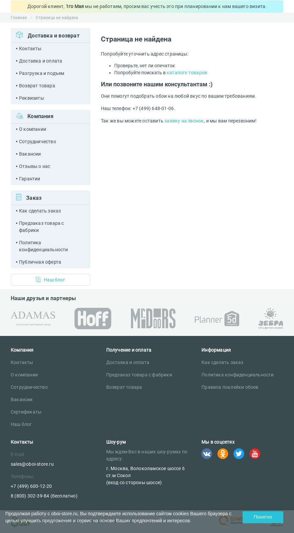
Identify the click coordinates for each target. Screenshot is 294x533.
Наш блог (50, 279)
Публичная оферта (40, 262)
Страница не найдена (57, 17)
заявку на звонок (184, 120)
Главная (19, 17)
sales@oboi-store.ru (32, 464)
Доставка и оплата (40, 61)
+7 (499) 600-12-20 (31, 486)
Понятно (263, 517)
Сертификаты (26, 412)
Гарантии (29, 178)
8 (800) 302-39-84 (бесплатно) (44, 496)
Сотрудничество (37, 141)
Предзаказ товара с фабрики (41, 226)
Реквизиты (31, 98)
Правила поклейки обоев (229, 387)
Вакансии (30, 154)
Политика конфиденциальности (43, 246)
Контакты (30, 48)
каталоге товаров (187, 72)
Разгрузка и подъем (41, 73)
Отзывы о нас (34, 166)
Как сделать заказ (40, 210)
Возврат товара (37, 85)
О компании (32, 129)
